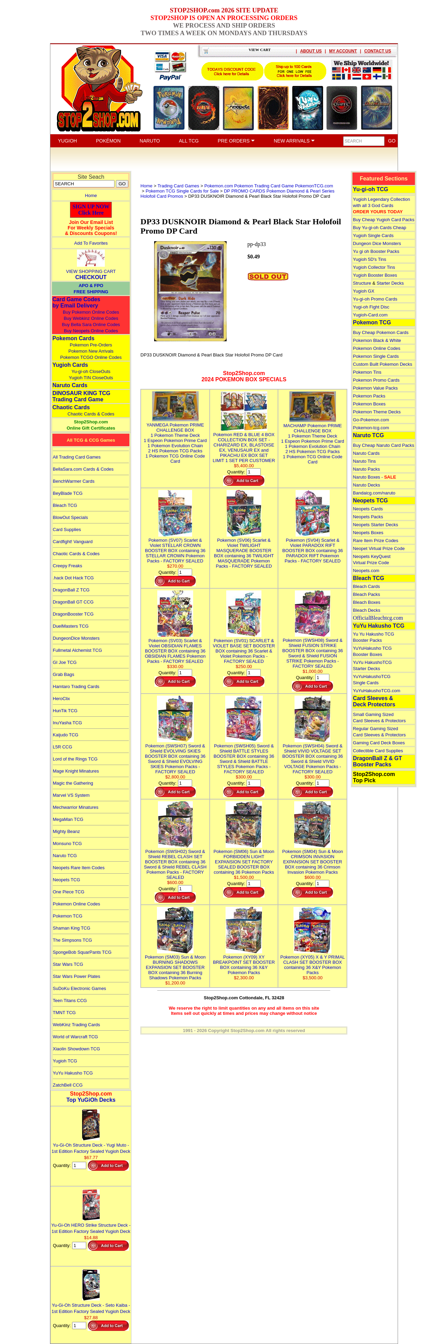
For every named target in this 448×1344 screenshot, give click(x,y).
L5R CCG (62, 746)
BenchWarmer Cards (73, 481)
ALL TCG (189, 141)
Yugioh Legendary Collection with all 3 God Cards (381, 205)
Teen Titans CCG (70, 1000)
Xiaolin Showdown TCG (76, 1048)
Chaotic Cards (71, 407)
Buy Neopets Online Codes (91, 330)
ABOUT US (311, 51)
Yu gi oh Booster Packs (376, 251)
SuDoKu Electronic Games (79, 988)
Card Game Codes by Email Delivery (76, 302)
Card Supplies (67, 529)
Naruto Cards (69, 385)
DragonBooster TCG (73, 614)
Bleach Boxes (366, 602)
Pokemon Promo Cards (376, 380)
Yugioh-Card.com (370, 314)
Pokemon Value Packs (375, 388)
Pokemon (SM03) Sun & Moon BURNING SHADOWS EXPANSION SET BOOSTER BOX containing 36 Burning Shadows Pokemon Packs (175, 964)
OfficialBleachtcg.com (378, 618)
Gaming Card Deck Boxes (379, 742)
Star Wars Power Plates (76, 976)
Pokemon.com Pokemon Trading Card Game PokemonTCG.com (268, 185)
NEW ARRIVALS (294, 141)
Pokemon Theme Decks (377, 411)
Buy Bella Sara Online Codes (91, 324)
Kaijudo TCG (65, 734)
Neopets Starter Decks (375, 524)
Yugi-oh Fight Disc (371, 307)
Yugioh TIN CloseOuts (91, 377)
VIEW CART (260, 50)
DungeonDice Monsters (76, 638)
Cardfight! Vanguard (72, 541)
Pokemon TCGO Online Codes (91, 357)
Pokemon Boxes (369, 403)
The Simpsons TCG (72, 940)
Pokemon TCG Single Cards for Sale (182, 191)
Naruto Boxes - (374, 477)
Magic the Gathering (73, 783)
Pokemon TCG (67, 916)
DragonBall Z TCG (71, 589)
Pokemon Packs (369, 396)
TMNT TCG (64, 1012)
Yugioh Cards (70, 365)
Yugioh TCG (65, 1060)
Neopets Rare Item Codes (78, 867)
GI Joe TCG (65, 662)
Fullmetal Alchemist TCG (77, 650)
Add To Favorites (91, 243)
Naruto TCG (65, 855)
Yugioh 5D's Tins (369, 259)
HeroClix (61, 698)
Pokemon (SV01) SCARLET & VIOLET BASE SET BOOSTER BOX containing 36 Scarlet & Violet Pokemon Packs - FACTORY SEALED (244, 648)
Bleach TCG (65, 505)
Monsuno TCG (67, 843)
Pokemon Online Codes (76, 903)
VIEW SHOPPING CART (91, 271)
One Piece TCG (68, 891)
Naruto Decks (366, 485)
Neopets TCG (66, 879)
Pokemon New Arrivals (90, 351)
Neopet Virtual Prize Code (379, 548)
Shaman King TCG (71, 928)
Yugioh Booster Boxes (375, 275)
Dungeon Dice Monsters (377, 243)
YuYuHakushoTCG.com (376, 690)
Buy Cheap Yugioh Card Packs (383, 219)
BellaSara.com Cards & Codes (83, 469)
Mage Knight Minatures (76, 771)
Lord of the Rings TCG (75, 759)
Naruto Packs (366, 469)
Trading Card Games (178, 185)
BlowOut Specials (70, 517)
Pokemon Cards (73, 338)
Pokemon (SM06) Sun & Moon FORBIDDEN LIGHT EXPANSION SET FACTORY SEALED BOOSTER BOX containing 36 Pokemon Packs (243, 859)
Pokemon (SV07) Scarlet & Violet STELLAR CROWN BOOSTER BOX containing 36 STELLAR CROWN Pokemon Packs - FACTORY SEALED (175, 547)
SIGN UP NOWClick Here (91, 210)
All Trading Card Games (77, 457)
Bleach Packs (366, 594)
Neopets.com (366, 570)
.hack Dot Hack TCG (73, 577)
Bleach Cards (366, 586)
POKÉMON (108, 141)
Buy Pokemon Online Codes (91, 312)
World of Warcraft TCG (75, 1036)
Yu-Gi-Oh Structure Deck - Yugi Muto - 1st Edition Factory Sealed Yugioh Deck (91, 1145)
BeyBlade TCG (67, 493)
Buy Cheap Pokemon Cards (380, 332)
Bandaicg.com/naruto (374, 493)
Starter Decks (390, 283)
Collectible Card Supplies (378, 750)
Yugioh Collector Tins (374, 267)
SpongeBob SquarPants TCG (82, 952)
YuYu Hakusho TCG (73, 1073)
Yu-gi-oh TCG (370, 189)
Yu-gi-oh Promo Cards (375, 299)
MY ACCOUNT (343, 51)
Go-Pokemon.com (371, 419)
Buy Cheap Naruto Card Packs (383, 445)
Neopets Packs (368, 516)
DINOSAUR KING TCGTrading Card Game (81, 396)
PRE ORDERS (236, 141)
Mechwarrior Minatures (75, 807)
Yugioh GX (363, 291)
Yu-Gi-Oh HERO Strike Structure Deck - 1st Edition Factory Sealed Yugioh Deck (91, 1225)
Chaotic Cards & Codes (91, 413)
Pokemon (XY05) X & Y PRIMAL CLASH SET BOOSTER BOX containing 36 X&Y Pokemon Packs (312, 962)
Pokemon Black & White (377, 340)
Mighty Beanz (66, 831)
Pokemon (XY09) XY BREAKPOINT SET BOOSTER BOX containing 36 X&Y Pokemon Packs (244, 962)
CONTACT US (377, 51)
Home (91, 195)
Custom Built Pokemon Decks (382, 364)
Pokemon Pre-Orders (91, 344)
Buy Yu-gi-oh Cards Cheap (379, 227)
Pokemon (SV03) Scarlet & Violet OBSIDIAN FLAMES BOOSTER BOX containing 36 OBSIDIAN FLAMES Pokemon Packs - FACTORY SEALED (175, 648)
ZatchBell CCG (68, 1085)
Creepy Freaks (67, 565)
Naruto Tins (364, 461)
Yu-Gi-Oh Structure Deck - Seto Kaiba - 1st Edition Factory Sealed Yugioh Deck (91, 1305)
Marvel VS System (71, 795)
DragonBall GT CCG (73, 602)
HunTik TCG (65, 710)
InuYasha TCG (67, 722)
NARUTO (150, 141)
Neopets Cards (368, 508)
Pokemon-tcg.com (371, 427)
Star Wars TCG (68, 964)
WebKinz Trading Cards (76, 1024)
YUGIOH (67, 141)
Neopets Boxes (368, 532)
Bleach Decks (366, 610)
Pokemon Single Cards (376, 356)
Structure (362, 283)
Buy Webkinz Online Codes (91, 318)
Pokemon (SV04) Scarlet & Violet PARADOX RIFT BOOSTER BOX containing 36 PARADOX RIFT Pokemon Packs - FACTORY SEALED (312, 547)
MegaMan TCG (68, 819)
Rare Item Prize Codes (375, 540)
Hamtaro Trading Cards (76, 686)
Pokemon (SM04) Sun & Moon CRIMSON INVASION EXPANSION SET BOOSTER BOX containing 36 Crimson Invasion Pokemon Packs (312, 859)
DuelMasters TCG (71, 626)
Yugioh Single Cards (373, 235)
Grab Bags (63, 674)
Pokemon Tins (367, 372)
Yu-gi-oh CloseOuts (90, 371)
